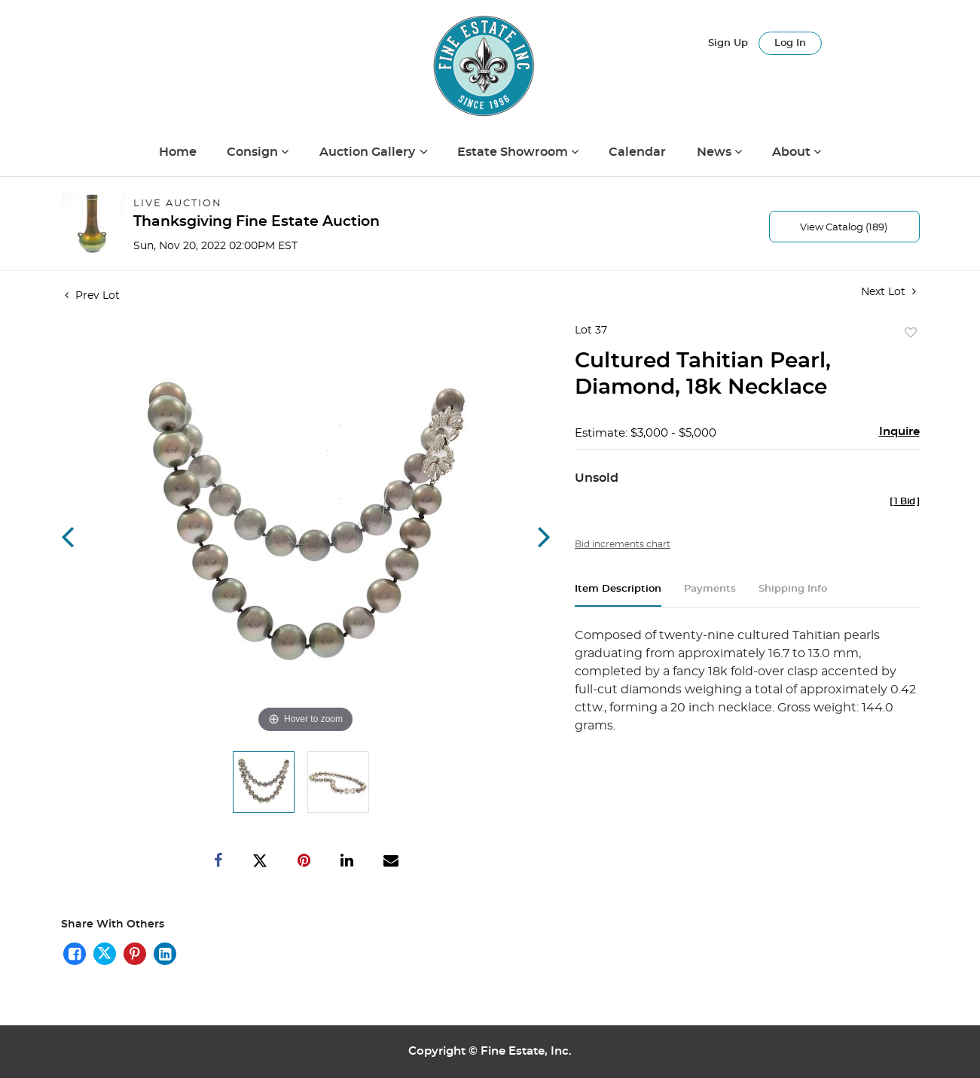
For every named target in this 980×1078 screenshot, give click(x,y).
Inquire (899, 431)
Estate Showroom (514, 152)
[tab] (618, 595)
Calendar (637, 152)
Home (178, 152)
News (715, 152)
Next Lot (888, 291)
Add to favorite (911, 333)
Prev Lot (92, 296)
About (793, 152)
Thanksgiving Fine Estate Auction (256, 222)
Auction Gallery (368, 152)
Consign (254, 152)
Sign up (728, 43)
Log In (790, 43)
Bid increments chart (622, 544)
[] (905, 501)
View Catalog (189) (843, 228)
